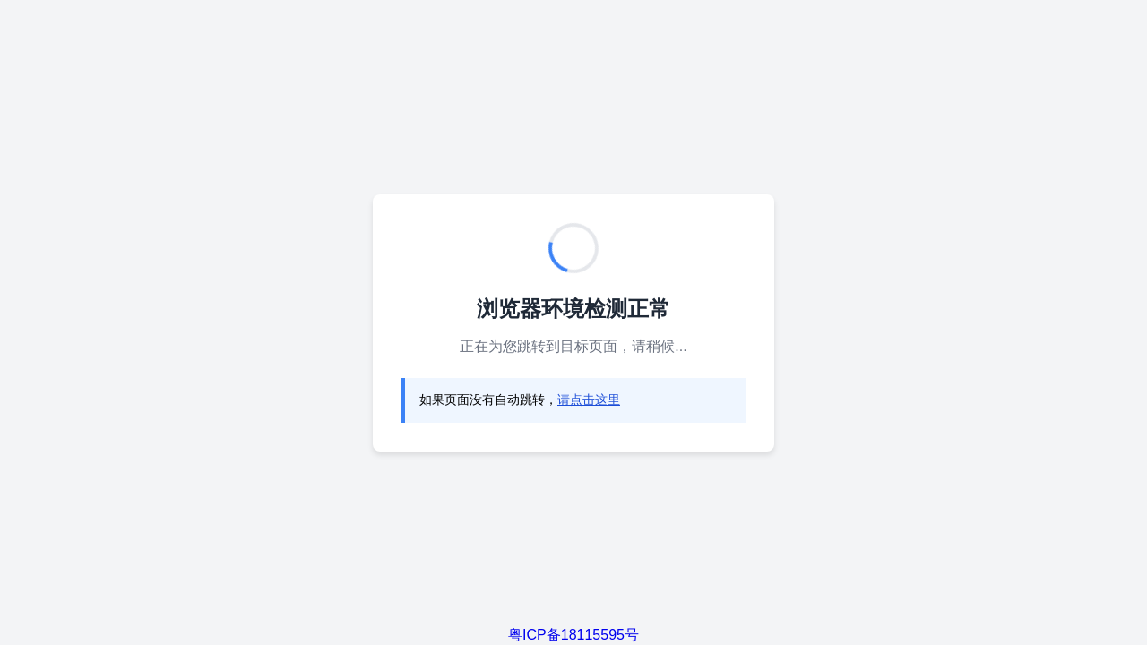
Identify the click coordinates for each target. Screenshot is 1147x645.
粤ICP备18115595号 (573, 634)
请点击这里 (588, 399)
